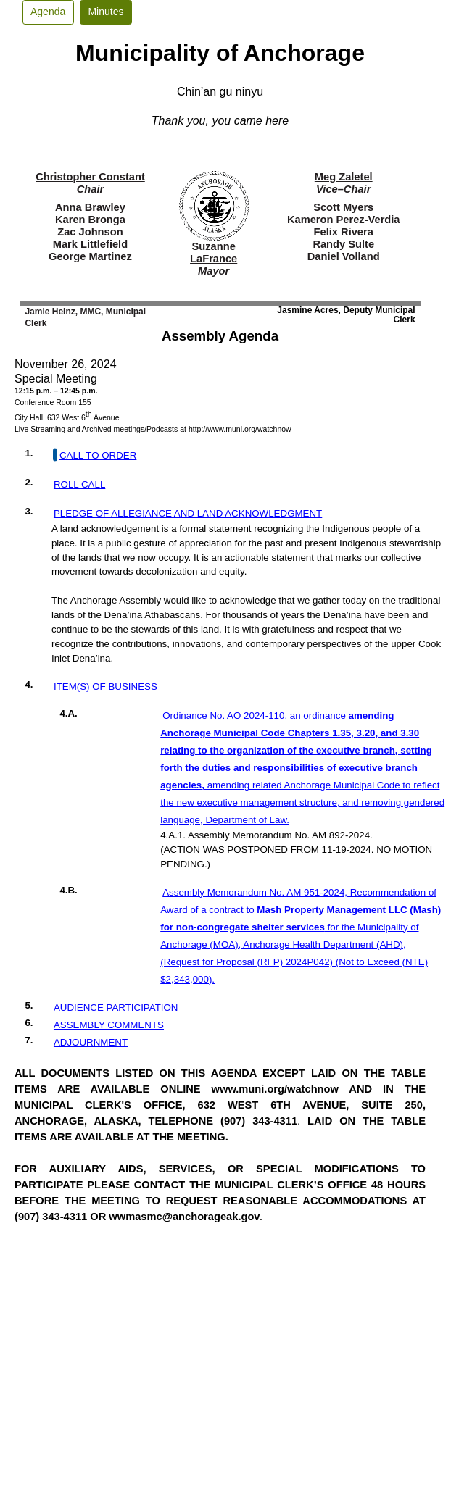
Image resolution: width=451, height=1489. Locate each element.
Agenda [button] (47, 11)
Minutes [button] (105, 11)
